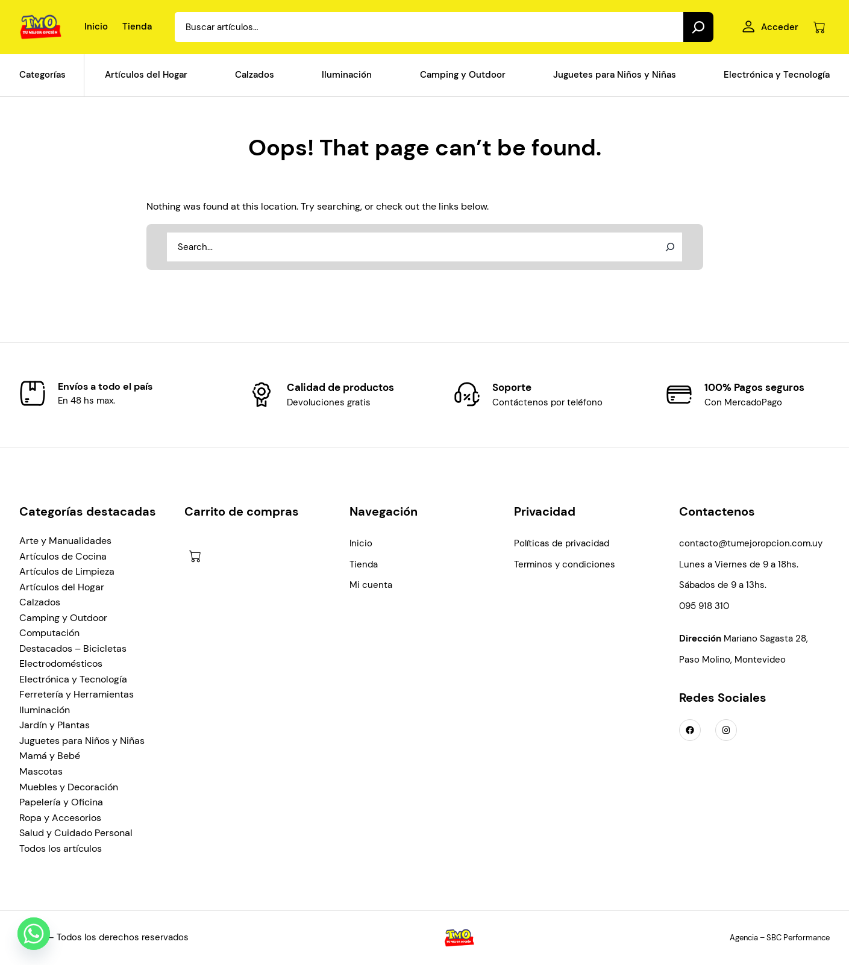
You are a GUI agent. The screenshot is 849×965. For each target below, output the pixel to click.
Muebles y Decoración (68, 787)
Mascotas (41, 771)
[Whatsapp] (33, 933)
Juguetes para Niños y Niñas (82, 740)
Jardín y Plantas (54, 725)
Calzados (39, 602)
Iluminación (44, 710)
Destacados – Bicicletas (73, 648)
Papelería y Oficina (61, 802)
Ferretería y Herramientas (76, 694)
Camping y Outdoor (63, 617)
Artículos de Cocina (63, 556)
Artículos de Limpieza (66, 571)
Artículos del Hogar (61, 587)
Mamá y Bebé (49, 755)
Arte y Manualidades (65, 540)
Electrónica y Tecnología (73, 679)
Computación (49, 632)
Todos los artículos (60, 848)
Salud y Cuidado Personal (76, 832)
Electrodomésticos (60, 663)
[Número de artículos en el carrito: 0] (819, 27)
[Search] (698, 27)
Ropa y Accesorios (60, 817)
